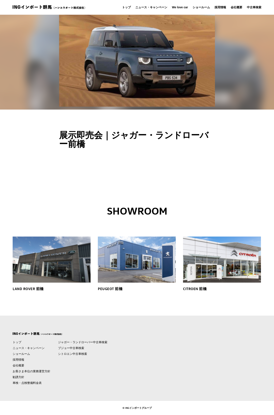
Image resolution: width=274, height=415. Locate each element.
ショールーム (201, 7)
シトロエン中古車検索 (72, 353)
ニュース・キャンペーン (151, 7)
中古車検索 (254, 7)
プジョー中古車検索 (71, 348)
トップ (126, 7)
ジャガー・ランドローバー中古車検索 (82, 342)
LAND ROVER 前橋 (28, 288)
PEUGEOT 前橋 (110, 288)
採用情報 (220, 7)
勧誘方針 (18, 377)
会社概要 (236, 7)
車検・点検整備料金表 (27, 382)
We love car (180, 7)
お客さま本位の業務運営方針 (31, 371)
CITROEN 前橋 (195, 288)
